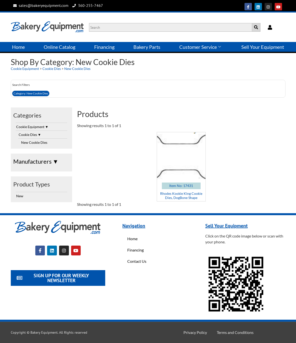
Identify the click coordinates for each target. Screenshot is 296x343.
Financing (104, 47)
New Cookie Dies (77, 68)
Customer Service (200, 47)
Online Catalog (59, 47)
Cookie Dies (51, 68)
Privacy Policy (195, 332)
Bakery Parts (146, 47)
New (19, 196)
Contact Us (136, 261)
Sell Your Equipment (262, 47)
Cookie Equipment (25, 68)
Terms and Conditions (235, 332)
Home (18, 47)
